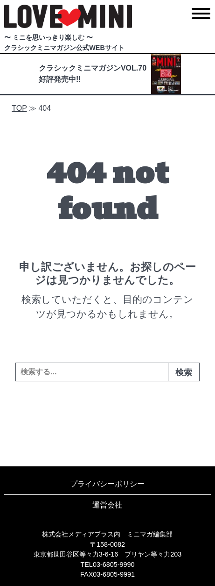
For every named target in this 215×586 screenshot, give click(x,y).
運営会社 (107, 505)
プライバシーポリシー (107, 484)
